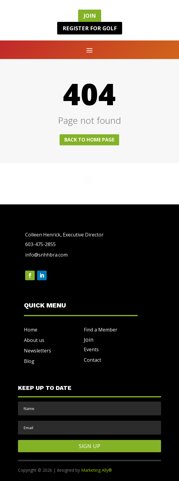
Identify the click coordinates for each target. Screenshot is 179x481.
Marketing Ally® (96, 470)
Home (30, 329)
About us (34, 340)
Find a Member (100, 329)
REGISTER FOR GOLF (90, 28)
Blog (29, 361)
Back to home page (89, 139)
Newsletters (37, 350)
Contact (92, 360)
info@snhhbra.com (46, 254)
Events (91, 349)
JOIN (90, 15)
